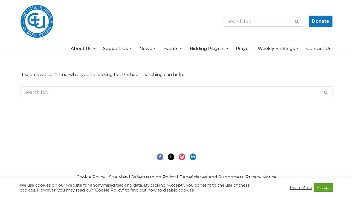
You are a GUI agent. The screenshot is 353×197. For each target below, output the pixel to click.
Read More (301, 187)
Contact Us (318, 48)
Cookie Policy (90, 177)
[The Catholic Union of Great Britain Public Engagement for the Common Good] (37, 21)
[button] (94, 48)
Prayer (243, 48)
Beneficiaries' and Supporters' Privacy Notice (228, 177)
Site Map (118, 177)
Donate (320, 21)
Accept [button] (323, 187)
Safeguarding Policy (153, 177)
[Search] (257, 21)
